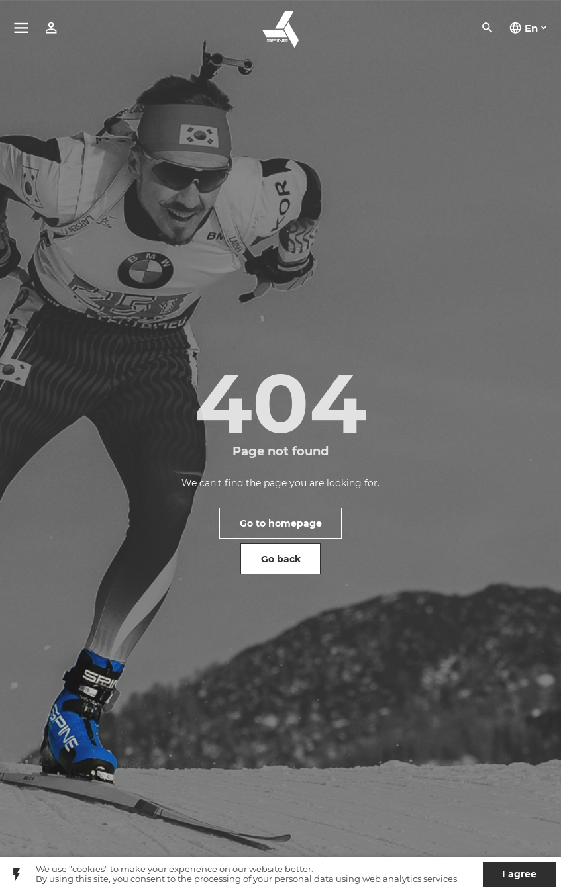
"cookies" (88, 869)
